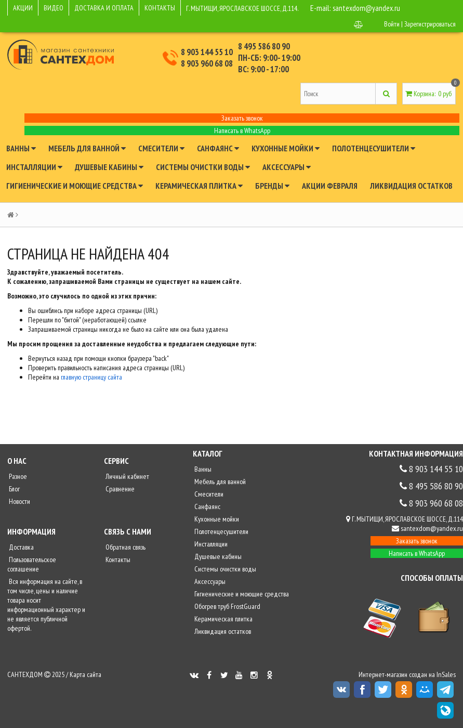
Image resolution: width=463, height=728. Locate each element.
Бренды (272, 185)
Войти (391, 24)
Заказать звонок (242, 118)
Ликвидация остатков (411, 185)
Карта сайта (85, 674)
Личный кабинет (126, 476)
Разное (17, 476)
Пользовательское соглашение (31, 564)
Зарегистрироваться (429, 24)
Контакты (117, 559)
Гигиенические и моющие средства (74, 185)
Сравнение (119, 488)
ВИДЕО (53, 7)
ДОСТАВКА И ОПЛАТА (104, 7)
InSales (446, 674)
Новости (18, 501)
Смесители (161, 148)
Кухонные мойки (286, 148)
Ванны (21, 148)
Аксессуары (286, 167)
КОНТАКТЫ (159, 7)
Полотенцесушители (373, 148)
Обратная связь (124, 547)
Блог (13, 488)
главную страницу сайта (91, 377)
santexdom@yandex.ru (367, 8)
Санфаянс (218, 148)
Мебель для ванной (87, 148)
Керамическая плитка (199, 185)
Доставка (20, 547)
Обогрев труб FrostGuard (226, 606)
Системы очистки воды (203, 167)
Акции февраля (330, 185)
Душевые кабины (109, 167)
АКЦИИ (23, 7)
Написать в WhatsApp (242, 130)
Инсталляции (34, 167)
